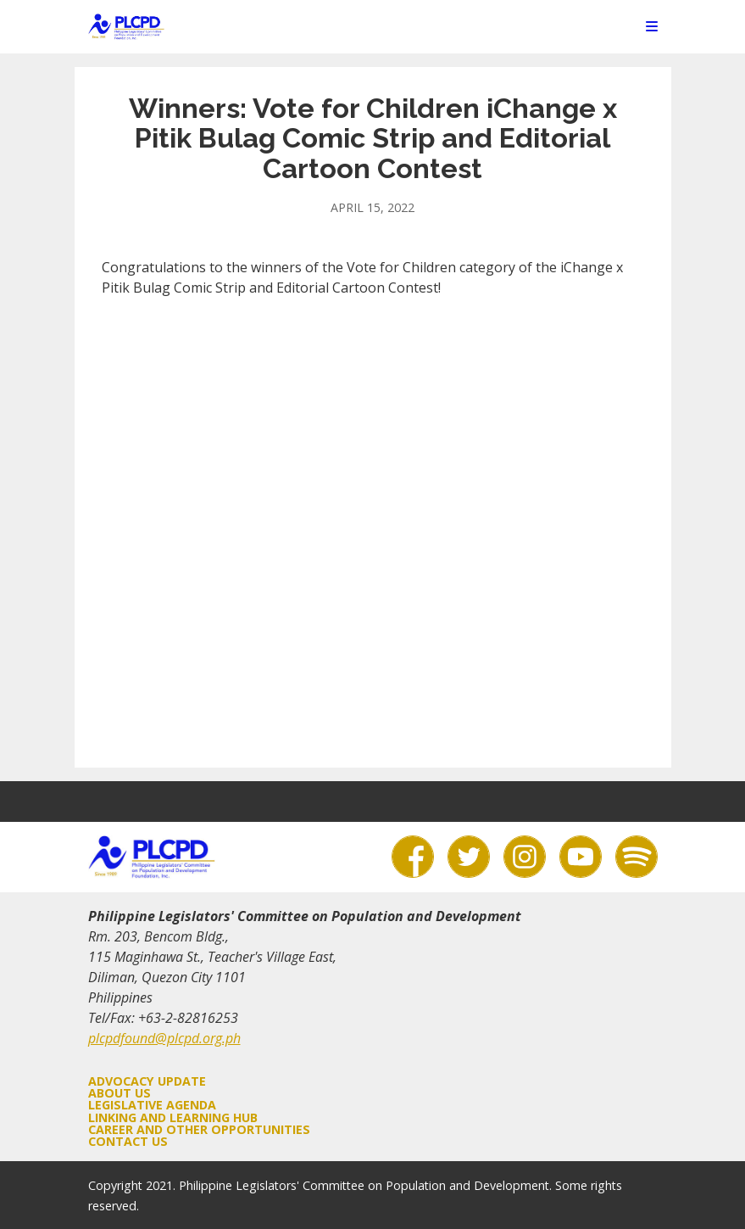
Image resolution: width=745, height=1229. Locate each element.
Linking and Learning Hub (173, 1117)
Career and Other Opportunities (199, 1129)
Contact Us (128, 1141)
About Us (119, 1093)
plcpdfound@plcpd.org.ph (164, 1038)
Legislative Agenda (152, 1105)
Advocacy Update (147, 1081)
